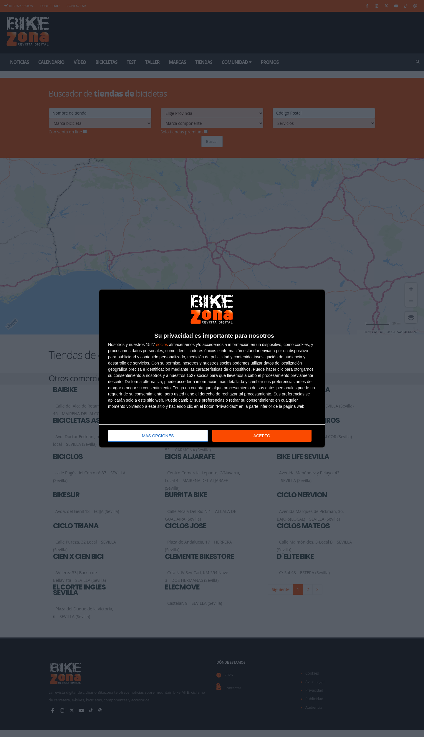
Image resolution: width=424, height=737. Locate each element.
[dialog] (212, 368)
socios (162, 344)
